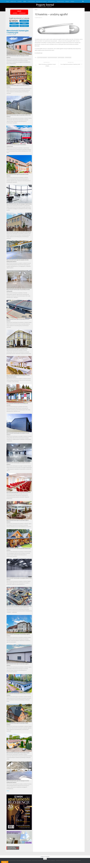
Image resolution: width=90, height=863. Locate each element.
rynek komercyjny (68, 57)
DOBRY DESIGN (31, 1)
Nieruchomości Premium (41, 1)
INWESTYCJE (13, 1)
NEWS (24, 1)
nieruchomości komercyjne (52, 57)
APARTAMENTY (24, 26)
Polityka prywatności (45, 856)
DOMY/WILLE (14, 26)
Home (7, 1)
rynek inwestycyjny (61, 57)
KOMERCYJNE (24, 21)
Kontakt (72, 1)
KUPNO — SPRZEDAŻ (19, 12)
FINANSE (20, 1)
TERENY (24, 23)
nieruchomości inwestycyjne (42, 57)
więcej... (8, 790)
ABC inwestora (51, 1)
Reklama (67, 1)
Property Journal (60, 1)
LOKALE (14, 23)
